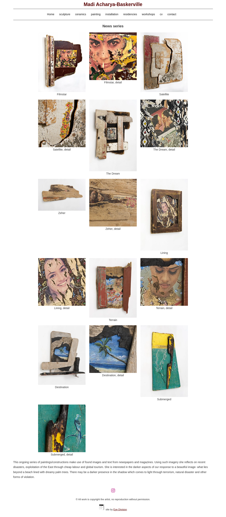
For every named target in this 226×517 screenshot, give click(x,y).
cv (161, 14)
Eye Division (120, 509)
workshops (148, 14)
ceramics (80, 14)
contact (171, 14)
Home (50, 14)
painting (96, 14)
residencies (130, 14)
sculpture (64, 14)
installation (111, 14)
